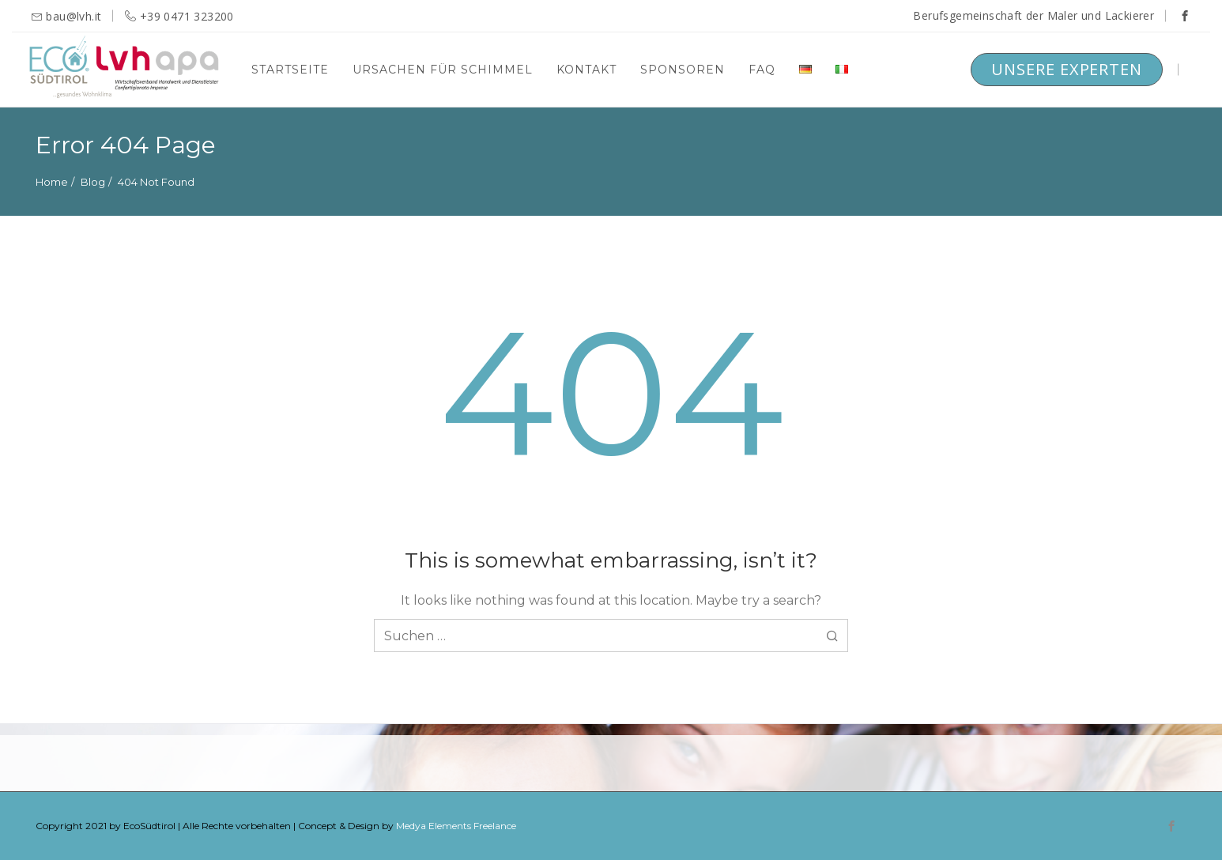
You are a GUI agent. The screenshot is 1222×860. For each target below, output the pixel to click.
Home (52, 181)
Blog (93, 181)
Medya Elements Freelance (456, 826)
